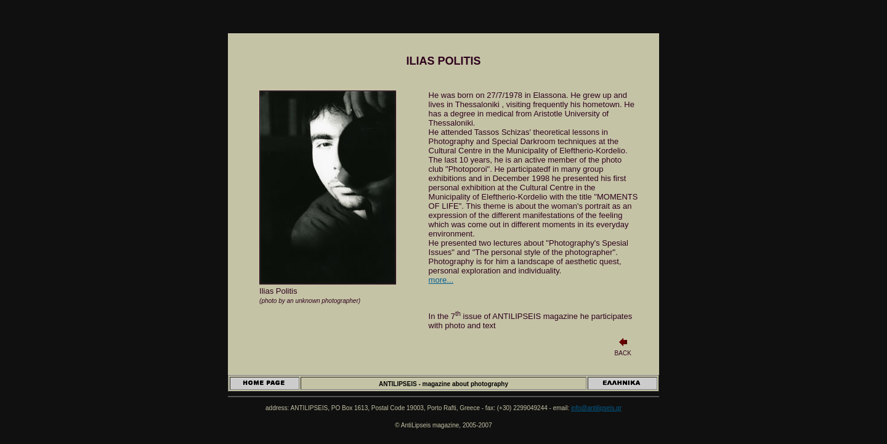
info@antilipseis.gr (596, 408)
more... (441, 280)
